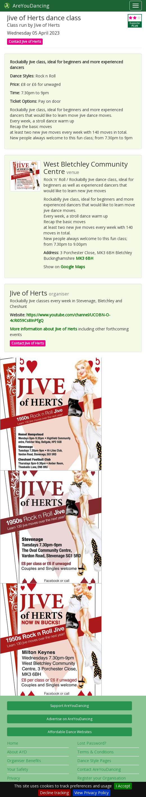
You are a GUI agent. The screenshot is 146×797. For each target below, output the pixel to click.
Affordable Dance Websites (70, 731)
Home (12, 743)
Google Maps (73, 266)
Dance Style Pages (94, 760)
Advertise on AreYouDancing (69, 719)
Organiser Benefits (24, 760)
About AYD (17, 752)
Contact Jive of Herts (25, 41)
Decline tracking (54, 792)
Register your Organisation (101, 778)
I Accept (123, 786)
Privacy (13, 778)
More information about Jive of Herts (43, 329)
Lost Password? (91, 743)
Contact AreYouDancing (99, 769)
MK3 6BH (84, 258)
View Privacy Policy (91, 792)
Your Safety (17, 769)
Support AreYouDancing (69, 705)
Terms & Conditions (95, 752)
